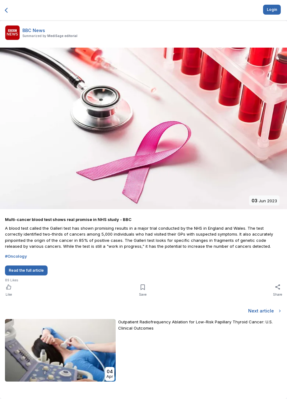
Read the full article (26, 270)
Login (272, 9)
